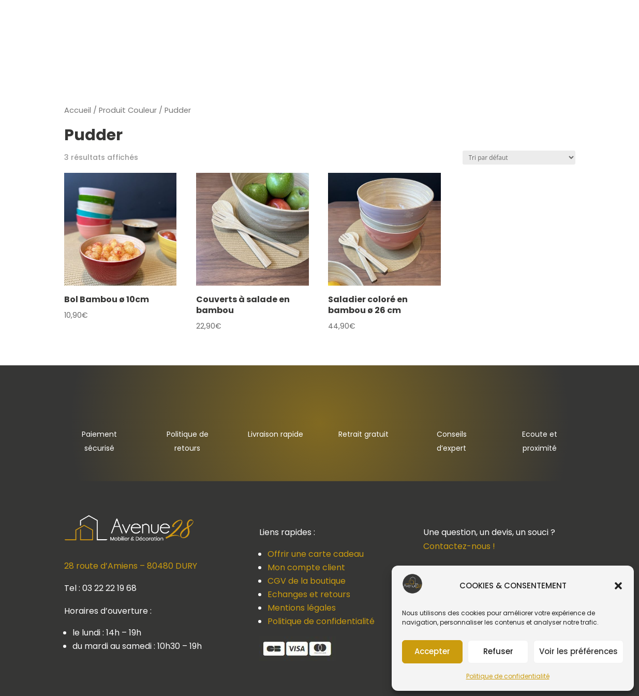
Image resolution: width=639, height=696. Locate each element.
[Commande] (519, 158)
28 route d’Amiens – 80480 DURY (130, 566)
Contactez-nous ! (459, 546)
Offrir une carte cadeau (316, 554)
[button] (618, 586)
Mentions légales (302, 608)
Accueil (77, 110)
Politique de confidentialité (507, 676)
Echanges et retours (309, 594)
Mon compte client (306, 567)
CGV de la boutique (307, 581)
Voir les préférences (578, 651)
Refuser (498, 651)
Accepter (432, 651)
